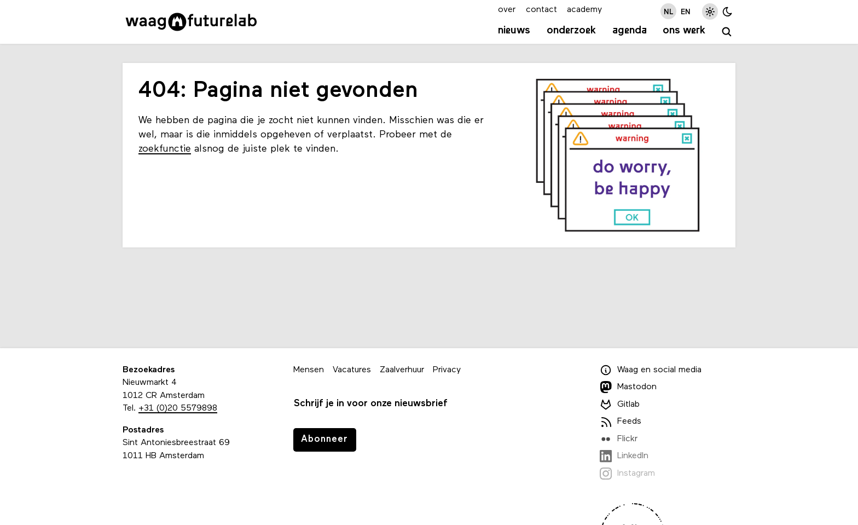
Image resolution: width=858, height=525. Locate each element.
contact (541, 9)
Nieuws (514, 30)
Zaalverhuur (402, 370)
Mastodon (628, 387)
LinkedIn (624, 456)
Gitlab (620, 405)
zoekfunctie (164, 149)
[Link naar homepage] (191, 22)
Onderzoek (571, 30)
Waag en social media (651, 370)
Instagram (627, 474)
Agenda (629, 30)
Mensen (308, 370)
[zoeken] (726, 32)
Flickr (618, 439)
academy (584, 9)
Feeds (620, 422)
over (506, 9)
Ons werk (684, 30)
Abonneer (324, 439)
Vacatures (352, 370)
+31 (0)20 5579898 (177, 408)
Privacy (447, 370)
